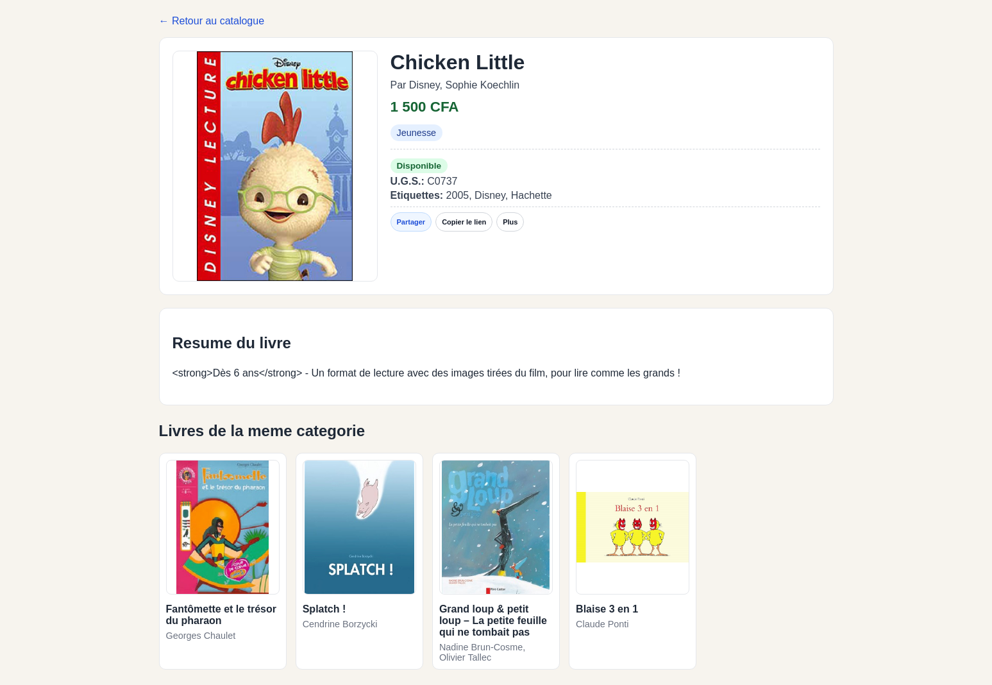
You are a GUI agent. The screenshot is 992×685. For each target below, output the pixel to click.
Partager (411, 222)
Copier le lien (464, 222)
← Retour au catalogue (212, 20)
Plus (510, 222)
